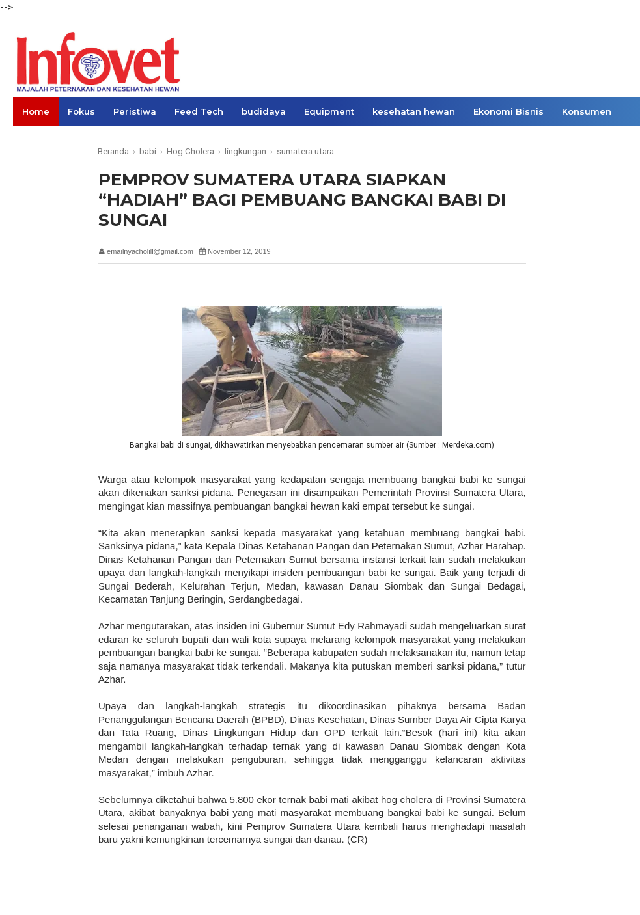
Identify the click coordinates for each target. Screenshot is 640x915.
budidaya (264, 111)
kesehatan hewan (413, 111)
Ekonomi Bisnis (508, 111)
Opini (34, 140)
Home (35, 111)
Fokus (81, 111)
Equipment (329, 111)
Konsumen (586, 111)
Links (76, 140)
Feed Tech (198, 111)
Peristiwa (134, 111)
